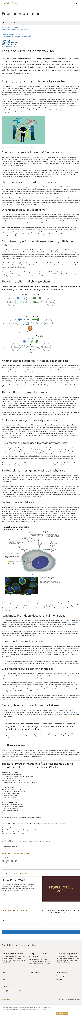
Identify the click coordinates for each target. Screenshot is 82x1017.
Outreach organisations (68, 953)
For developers (61, 972)
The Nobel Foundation (12, 953)
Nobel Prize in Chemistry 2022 (16, 853)
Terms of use (33, 976)
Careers (59, 979)
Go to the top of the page (8, 846)
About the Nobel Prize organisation (19, 945)
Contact (5, 976)
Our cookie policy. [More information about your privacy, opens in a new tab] (41, 1009)
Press (4, 972)
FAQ (3, 979)
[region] (41, 1011)
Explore (41, 932)
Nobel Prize (6, 999)
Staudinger (74, 622)
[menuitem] (14, 972)
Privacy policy (34, 972)
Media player (61, 976)
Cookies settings (62, 1009)
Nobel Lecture (71, 712)
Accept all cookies (62, 1013)
